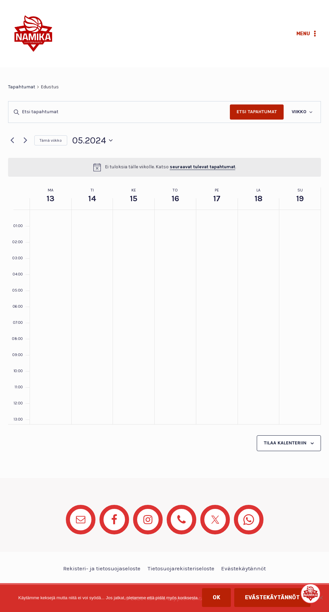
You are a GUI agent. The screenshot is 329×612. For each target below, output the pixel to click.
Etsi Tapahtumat (257, 112)
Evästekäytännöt (243, 568)
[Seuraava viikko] (25, 140)
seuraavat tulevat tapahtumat (202, 167)
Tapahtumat (21, 87)
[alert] (164, 167)
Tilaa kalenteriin (285, 443)
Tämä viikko (51, 140)
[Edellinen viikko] (12, 140)
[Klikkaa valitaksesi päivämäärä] (92, 140)
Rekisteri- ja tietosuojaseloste (101, 568)
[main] (164, 272)
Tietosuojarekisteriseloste (181, 568)
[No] (320, 597)
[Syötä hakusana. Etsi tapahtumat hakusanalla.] (119, 112)
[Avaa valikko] (307, 33)
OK (216, 597)
